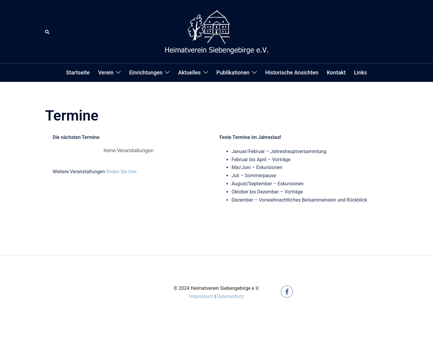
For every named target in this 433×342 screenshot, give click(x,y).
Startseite (78, 72)
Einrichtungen (145, 72)
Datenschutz (230, 296)
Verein (105, 72)
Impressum (201, 296)
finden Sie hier (121, 171)
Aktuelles (189, 72)
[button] (47, 31)
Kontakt (336, 72)
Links (360, 72)
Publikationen (233, 72)
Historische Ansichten (291, 72)
